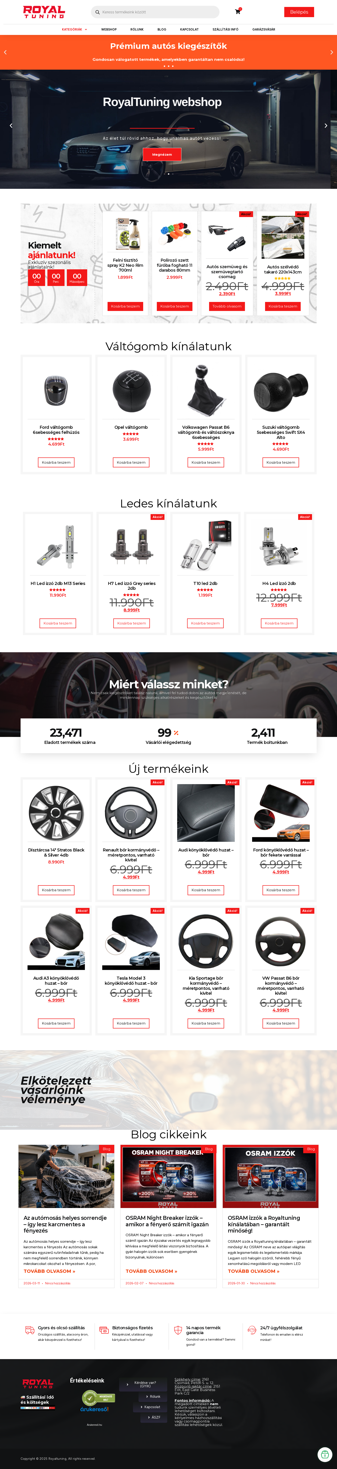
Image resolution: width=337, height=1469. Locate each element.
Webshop (109, 29)
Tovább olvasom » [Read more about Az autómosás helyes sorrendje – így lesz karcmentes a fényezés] (49, 1271)
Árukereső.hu (94, 1424)
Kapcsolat (189, 29)
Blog (162, 29)
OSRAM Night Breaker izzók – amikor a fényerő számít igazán (167, 1221)
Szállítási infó (225, 29)
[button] (5, 52)
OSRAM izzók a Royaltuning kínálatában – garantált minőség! (264, 1224)
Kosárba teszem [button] (56, 462)
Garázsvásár (263, 29)
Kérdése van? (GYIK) (141, 1384)
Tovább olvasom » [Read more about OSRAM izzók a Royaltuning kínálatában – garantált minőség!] (253, 1271)
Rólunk (137, 29)
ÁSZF (153, 1417)
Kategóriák (74, 30)
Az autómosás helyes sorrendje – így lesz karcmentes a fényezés (65, 1224)
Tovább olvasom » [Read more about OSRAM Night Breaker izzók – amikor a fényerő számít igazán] (151, 1271)
